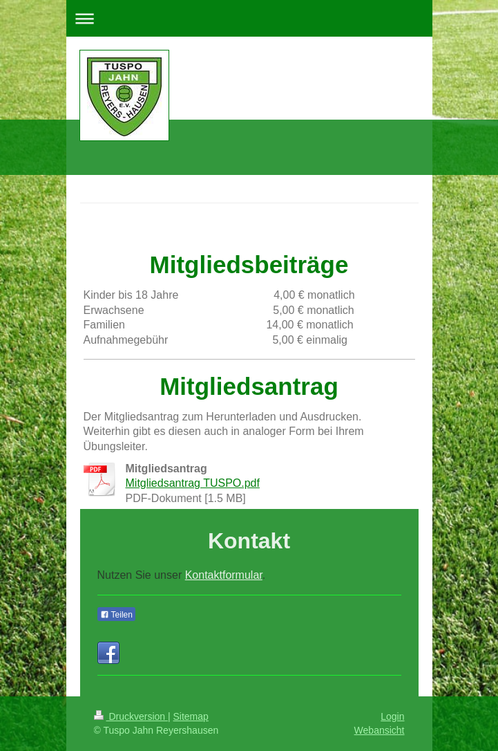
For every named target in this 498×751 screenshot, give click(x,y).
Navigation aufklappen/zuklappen (249, 18)
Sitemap (191, 716)
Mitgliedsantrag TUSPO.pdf (193, 483)
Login (392, 716)
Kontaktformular (223, 575)
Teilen (116, 615)
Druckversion (131, 716)
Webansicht (379, 730)
